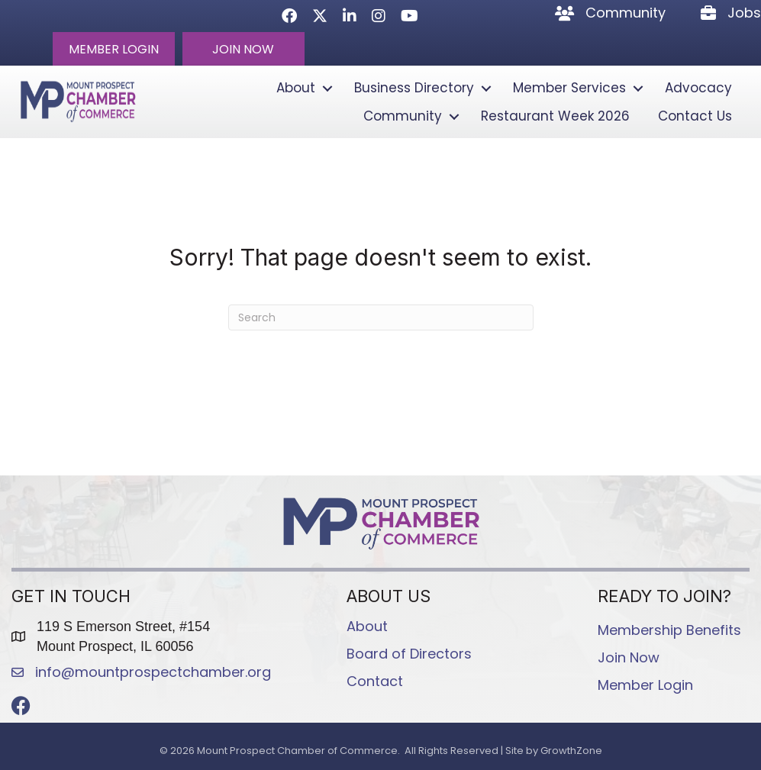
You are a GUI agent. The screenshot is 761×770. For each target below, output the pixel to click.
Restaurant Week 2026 (555, 116)
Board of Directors (409, 653)
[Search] (381, 317)
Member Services (569, 88)
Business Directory (414, 88)
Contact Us (695, 116)
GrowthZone (571, 750)
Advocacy (698, 88)
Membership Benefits (669, 630)
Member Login (645, 684)
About (295, 88)
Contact (375, 681)
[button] (114, 49)
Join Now (628, 657)
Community (402, 116)
